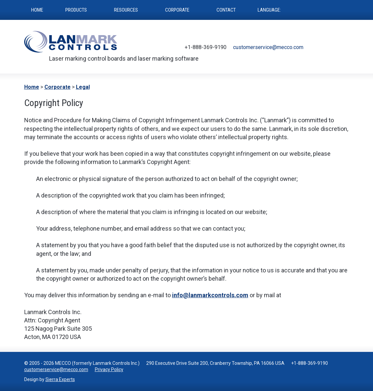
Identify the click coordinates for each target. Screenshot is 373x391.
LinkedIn (344, 47)
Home (31, 87)
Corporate (57, 87)
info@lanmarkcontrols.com (210, 295)
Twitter (314, 47)
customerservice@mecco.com (268, 47)
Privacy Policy (109, 369)
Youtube (334, 47)
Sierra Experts (60, 379)
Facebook (324, 47)
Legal (83, 87)
